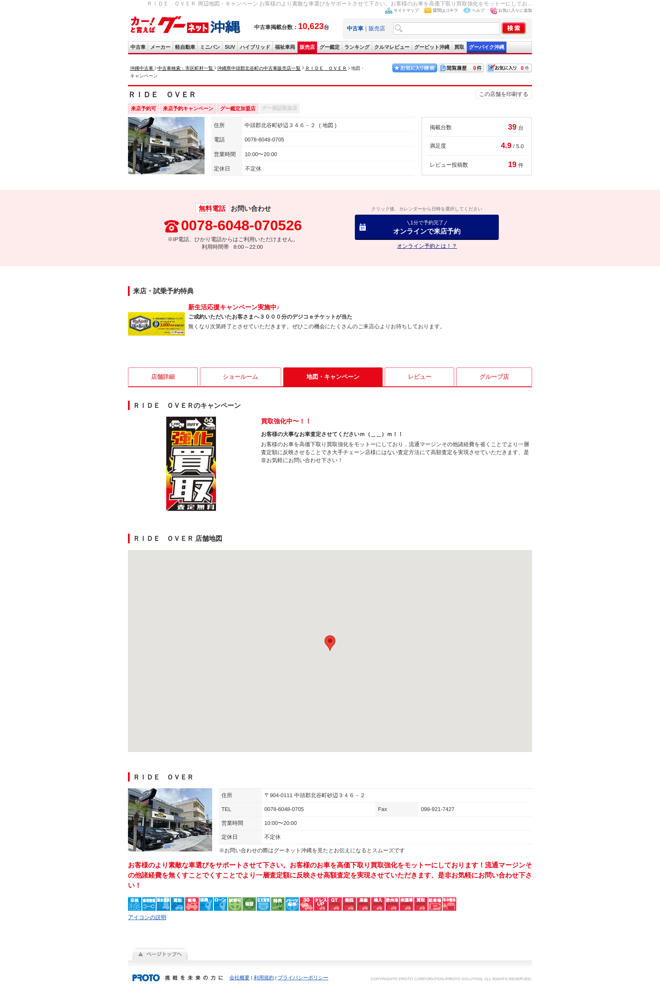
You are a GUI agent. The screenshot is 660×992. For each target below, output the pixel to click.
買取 (459, 47)
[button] (330, 643)
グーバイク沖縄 (486, 47)
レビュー (419, 376)
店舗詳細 (163, 376)
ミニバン (210, 47)
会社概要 (239, 977)
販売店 (377, 28)
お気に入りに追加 (515, 10)
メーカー (160, 47)
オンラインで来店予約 (426, 227)
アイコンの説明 (147, 917)
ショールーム (240, 376)
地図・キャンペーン (332, 376)
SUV (230, 47)
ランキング (357, 47)
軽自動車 (185, 47)
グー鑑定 (329, 47)
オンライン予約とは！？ (427, 246)
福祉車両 (285, 47)
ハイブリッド (255, 47)
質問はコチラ (445, 10)
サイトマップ (406, 10)
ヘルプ (478, 10)
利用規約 (264, 977)
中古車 (138, 47)
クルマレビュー (392, 47)
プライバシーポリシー (303, 977)
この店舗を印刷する (503, 94)
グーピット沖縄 (432, 47)
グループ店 (494, 376)
